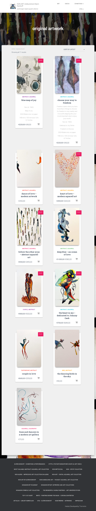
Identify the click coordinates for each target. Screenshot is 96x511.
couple (25, 309)
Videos (67, 3)
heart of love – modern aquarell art (67, 195)
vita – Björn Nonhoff (44, 501)
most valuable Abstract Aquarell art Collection (31, 469)
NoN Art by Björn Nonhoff (27, 480)
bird (63, 370)
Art (58, 3)
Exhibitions (79, 3)
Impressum (79, 501)
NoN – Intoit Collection (74, 469)
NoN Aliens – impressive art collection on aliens (32, 474)
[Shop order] (74, 50)
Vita (81, 9)
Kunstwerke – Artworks (63, 501)
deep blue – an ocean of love (67, 253)
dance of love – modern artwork (29, 195)
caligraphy (33, 428)
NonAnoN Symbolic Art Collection (27, 490)
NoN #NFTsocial (57, 469)
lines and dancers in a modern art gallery (29, 433)
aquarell (32, 97)
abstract (25, 97)
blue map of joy (28, 100)
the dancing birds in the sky (67, 375)
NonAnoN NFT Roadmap (30, 485)
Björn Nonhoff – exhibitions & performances (29, 464)
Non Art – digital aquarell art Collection (66, 474)
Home (13, 49)
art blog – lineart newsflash (23, 501)
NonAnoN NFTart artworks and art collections (57, 485)
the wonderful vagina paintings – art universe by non (61, 490)
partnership (25, 370)
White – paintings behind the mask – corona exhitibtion (55, 495)
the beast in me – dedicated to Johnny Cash (67, 315)
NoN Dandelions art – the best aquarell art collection (58, 480)
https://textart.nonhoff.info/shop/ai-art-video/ (65, 464)
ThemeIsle (82, 506)
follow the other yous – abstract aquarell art (29, 254)
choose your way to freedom (67, 101)
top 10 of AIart (27, 495)
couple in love (29, 373)
